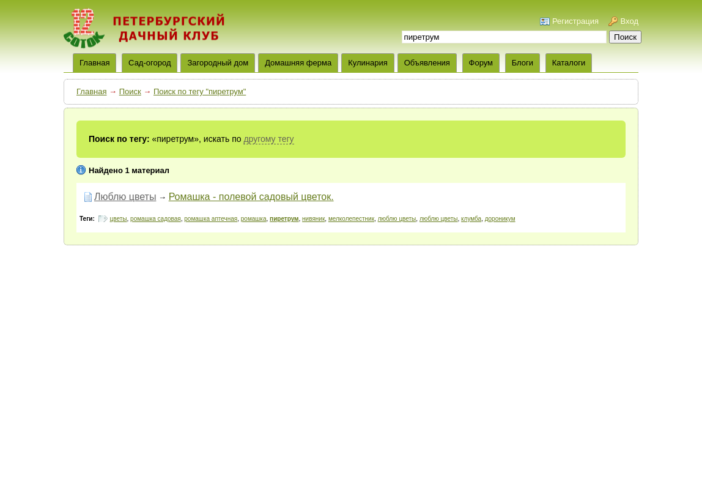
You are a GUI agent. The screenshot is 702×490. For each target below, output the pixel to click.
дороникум (500, 218)
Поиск (130, 91)
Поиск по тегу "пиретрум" (199, 91)
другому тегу (268, 139)
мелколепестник (351, 218)
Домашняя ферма (298, 62)
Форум (481, 62)
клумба (471, 218)
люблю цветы (397, 218)
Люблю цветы (125, 196)
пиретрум (284, 218)
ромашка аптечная (210, 218)
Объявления (427, 62)
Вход (629, 21)
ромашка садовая (155, 218)
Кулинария (368, 62)
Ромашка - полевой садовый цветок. (251, 196)
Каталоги (569, 62)
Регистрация (575, 21)
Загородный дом (217, 62)
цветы (118, 218)
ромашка (254, 218)
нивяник (313, 218)
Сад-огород (149, 62)
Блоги (522, 62)
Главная (91, 91)
